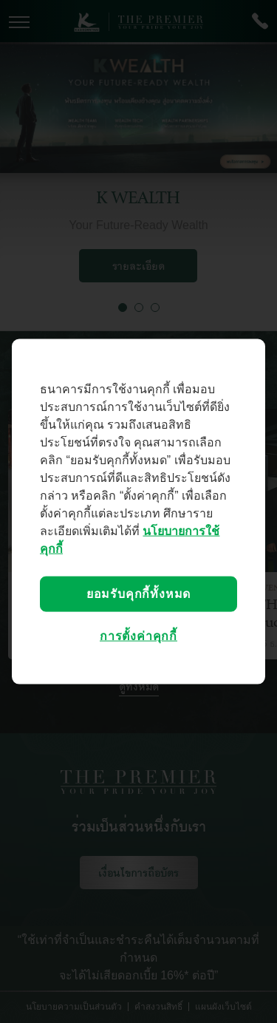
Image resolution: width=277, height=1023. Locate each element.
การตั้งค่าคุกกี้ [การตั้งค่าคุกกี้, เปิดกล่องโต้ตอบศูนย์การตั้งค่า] (138, 636)
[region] (138, 511)
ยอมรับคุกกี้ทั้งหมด (138, 594)
